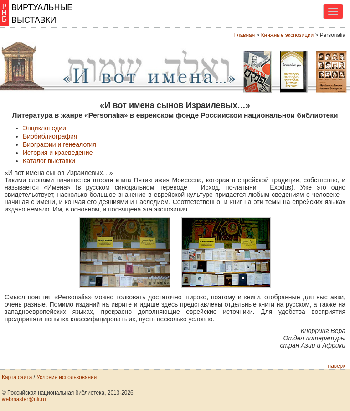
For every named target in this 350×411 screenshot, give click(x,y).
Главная (244, 35)
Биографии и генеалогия (59, 144)
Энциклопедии (44, 128)
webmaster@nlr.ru (24, 399)
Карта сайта (17, 377)
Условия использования (66, 377)
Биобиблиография (50, 136)
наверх (336, 366)
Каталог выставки (49, 160)
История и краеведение (58, 152)
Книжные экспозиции (287, 35)
